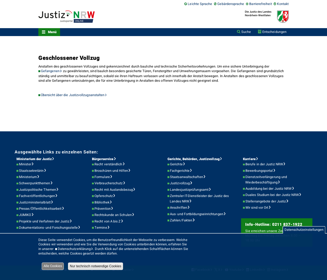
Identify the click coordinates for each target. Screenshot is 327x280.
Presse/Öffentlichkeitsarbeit (40, 208)
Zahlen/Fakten (181, 220)
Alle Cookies (53, 266)
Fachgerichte (180, 170)
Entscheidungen (274, 31)
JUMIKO (25, 214)
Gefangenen (50, 71)
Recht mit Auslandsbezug (113, 189)
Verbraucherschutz (108, 183)
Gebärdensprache (230, 3)
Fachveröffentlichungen (37, 195)
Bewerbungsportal (259, 170)
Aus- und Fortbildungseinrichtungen (196, 214)
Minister (25, 164)
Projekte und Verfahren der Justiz (44, 221)
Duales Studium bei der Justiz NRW (272, 194)
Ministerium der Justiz (34, 159)
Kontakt (283, 3)
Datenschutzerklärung (74, 248)
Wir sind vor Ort (256, 207)
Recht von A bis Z (107, 221)
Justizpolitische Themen (37, 189)
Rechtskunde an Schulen (113, 214)
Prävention (102, 208)
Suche (246, 31)
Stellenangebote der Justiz (265, 201)
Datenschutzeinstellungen (303, 229)
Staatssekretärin (31, 170)
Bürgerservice (102, 159)
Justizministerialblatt (35, 202)
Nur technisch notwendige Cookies (95, 266)
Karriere (249, 159)
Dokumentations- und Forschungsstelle (48, 227)
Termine (100, 227)
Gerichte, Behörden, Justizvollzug (193, 159)
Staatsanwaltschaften (186, 177)
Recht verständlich (108, 164)
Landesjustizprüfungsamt (189, 189)
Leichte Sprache (200, 3)
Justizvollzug (180, 183)
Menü (52, 32)
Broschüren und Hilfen (111, 170)
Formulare (102, 177)
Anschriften (178, 207)
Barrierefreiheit (260, 3)
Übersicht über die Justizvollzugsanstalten (72, 95)
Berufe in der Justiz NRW (264, 164)
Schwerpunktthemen (34, 183)
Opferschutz (103, 195)
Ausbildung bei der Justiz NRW (268, 188)
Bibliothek (101, 202)
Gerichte (176, 164)
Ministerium (28, 177)
